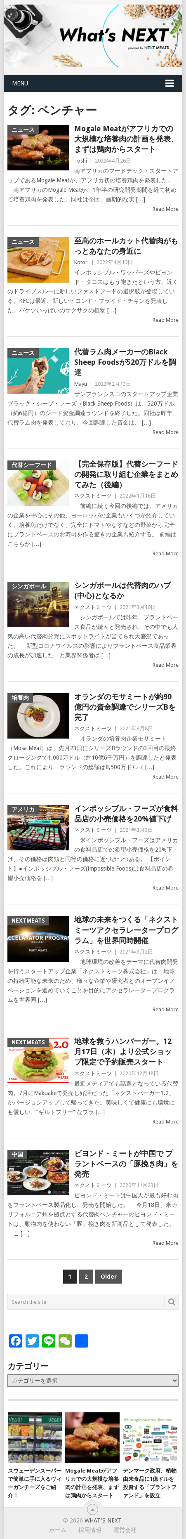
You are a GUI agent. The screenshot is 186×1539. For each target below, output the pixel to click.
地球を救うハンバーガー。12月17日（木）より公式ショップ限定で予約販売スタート (123, 1051)
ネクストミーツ (93, 496)
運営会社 (125, 1530)
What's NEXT (103, 1520)
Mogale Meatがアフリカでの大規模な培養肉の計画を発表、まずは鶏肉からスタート (126, 138)
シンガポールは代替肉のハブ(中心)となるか (122, 590)
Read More (166, 209)
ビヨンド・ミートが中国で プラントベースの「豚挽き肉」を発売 (126, 1163)
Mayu (80, 384)
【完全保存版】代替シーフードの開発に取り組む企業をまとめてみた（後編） (126, 474)
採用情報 (89, 1530)
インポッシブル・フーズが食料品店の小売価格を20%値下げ (126, 813)
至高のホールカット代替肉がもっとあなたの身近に (126, 245)
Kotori (81, 262)
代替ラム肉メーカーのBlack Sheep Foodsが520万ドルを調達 (125, 362)
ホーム (57, 1530)
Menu (20, 83)
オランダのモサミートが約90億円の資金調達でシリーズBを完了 (125, 707)
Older (109, 1276)
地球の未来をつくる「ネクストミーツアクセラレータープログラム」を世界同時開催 (126, 929)
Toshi (80, 161)
